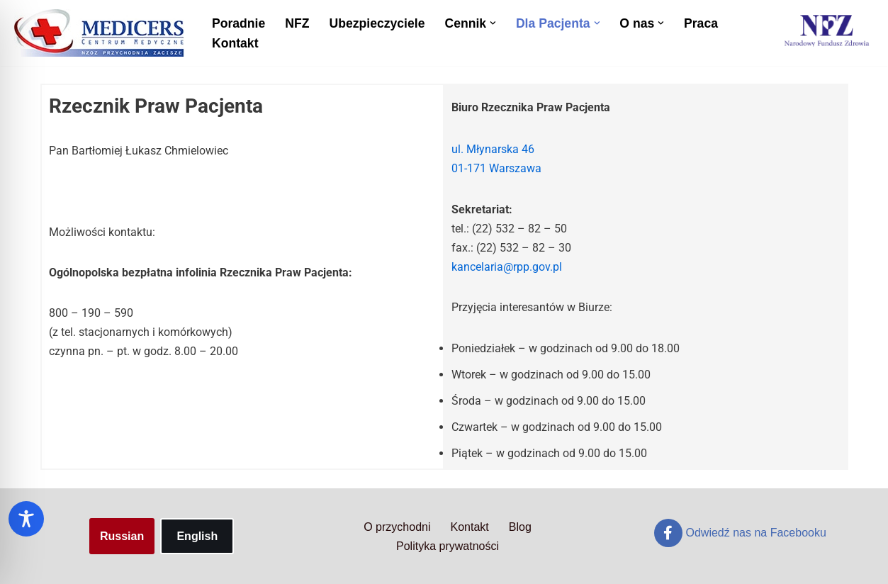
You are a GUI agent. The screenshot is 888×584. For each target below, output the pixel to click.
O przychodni (397, 527)
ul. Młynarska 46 (492, 149)
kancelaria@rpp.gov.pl (506, 267)
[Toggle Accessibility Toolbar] (26, 519)
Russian (122, 536)
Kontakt (235, 43)
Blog (520, 527)
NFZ (297, 23)
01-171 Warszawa (496, 168)
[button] (493, 23)
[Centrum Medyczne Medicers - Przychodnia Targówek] (99, 33)
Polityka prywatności (447, 546)
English (197, 536)
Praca (701, 23)
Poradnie (238, 23)
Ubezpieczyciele (377, 23)
